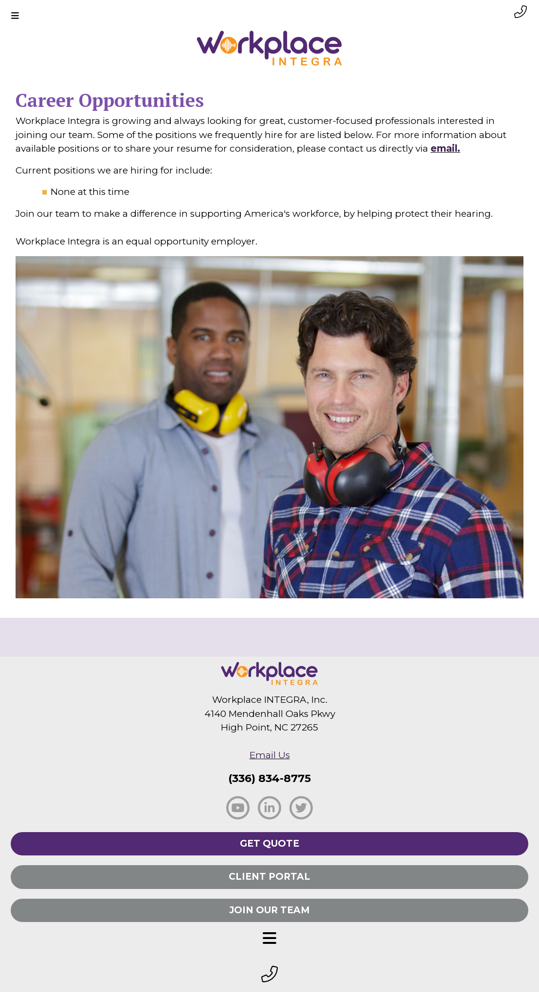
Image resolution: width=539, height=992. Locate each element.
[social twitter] (301, 807)
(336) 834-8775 (269, 778)
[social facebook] (237, 807)
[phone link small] (520, 11)
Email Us (270, 755)
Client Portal (269, 876)
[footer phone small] (269, 974)
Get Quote (269, 843)
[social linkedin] (269, 807)
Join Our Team (269, 910)
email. (445, 148)
